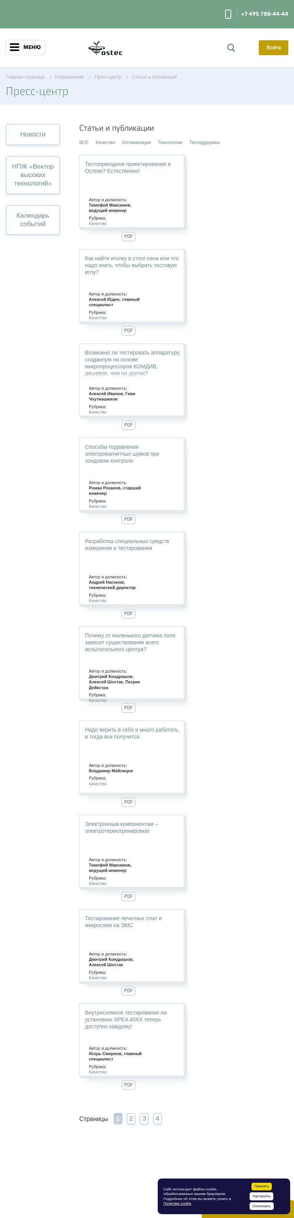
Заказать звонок (228, 14)
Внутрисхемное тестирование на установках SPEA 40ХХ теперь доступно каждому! (126, 1019)
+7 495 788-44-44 (264, 14)
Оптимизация (136, 142)
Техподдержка (204, 142)
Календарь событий (32, 220)
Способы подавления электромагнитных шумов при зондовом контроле (122, 454)
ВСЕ (83, 142)
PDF (128, 236)
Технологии (170, 142)
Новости (33, 134)
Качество (105, 142)
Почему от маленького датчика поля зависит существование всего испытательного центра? (130, 642)
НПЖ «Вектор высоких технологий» (33, 175)
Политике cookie (177, 1203)
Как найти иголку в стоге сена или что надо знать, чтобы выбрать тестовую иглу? (132, 265)
